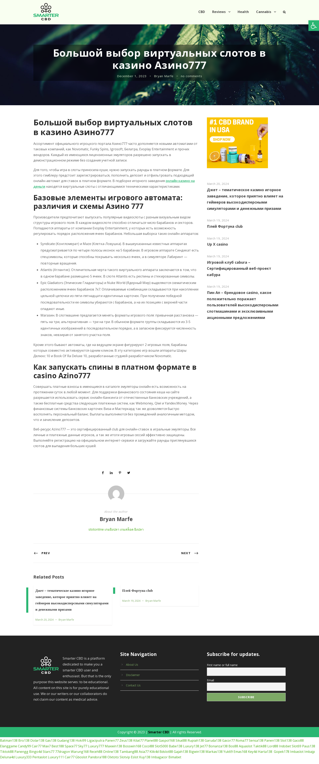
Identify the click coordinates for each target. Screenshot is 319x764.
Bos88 (233, 740)
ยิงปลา (139, 524)
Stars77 (48, 746)
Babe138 (175, 740)
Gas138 (50, 735)
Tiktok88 (7, 746)
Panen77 (112, 735)
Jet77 (204, 740)
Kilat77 (138, 735)
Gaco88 (298, 735)
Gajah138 (181, 746)
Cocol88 (148, 740)
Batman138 (8, 735)
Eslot (134, 751)
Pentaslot (39, 751)
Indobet (285, 740)
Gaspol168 (167, 735)
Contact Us (133, 680)
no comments (191, 76)
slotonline (96, 524)
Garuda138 (213, 735)
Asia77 (144, 746)
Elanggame (8, 740)
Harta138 (265, 746)
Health (243, 12)
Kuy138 (144, 751)
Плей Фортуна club (137, 585)
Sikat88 (181, 735)
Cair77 (37, 740)
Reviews (219, 12)
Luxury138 (191, 740)
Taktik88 (260, 740)
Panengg (21, 746)
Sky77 (82, 740)
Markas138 (214, 746)
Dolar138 (37, 735)
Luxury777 (96, 740)
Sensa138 (256, 735)
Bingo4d (35, 746)
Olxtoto (113, 751)
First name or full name (222, 659)
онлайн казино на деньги (150, 181)
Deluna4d (7, 751)
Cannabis (263, 12)
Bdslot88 (166, 746)
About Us (132, 659)
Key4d (252, 746)
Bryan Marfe (164, 76)
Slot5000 (161, 740)
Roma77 (242, 735)
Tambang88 (128, 746)
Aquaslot (245, 740)
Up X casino (217, 244)
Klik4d (154, 746)
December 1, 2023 (132, 76)
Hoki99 (80, 735)
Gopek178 (281, 746)
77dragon (62, 746)
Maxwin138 (113, 740)
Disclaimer (133, 669)
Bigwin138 (197, 746)
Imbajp (309, 746)
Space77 (71, 740)
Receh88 (96, 746)
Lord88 (272, 740)
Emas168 (240, 746)
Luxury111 (56, 751)
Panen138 (272, 735)
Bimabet (174, 751)
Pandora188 (97, 751)
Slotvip (125, 751)
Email (210, 674)
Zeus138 (125, 735)
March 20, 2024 (44, 614)
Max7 (46, 740)
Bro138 (23, 735)
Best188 (57, 740)
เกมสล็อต (126, 524)
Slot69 (296, 740)
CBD (201, 12)
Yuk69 (228, 746)
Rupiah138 (196, 735)
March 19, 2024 (131, 595)
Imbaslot (297, 746)
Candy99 (24, 740)
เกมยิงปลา (112, 524)
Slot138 (286, 735)
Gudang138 (66, 735)
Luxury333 (23, 751)
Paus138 (308, 740)
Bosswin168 (132, 740)
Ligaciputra (95, 735)
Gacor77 (228, 735)
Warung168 (80, 746)
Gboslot (81, 751)
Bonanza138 (218, 740)
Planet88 (151, 735)
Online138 (111, 746)
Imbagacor (159, 751)
